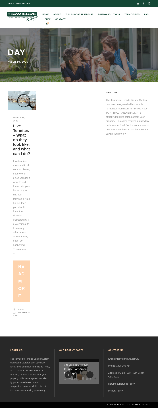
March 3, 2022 (73, 379)
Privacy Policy (115, 390)
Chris (21, 309)
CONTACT (60, 19)
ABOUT (57, 14)
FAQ (146, 14)
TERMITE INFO (132, 14)
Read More (21, 281)
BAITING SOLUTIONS (109, 14)
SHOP (48, 19)
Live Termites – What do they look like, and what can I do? (21, 140)
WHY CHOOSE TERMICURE (80, 14)
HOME (45, 14)
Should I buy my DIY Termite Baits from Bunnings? (76, 369)
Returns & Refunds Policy (121, 383)
